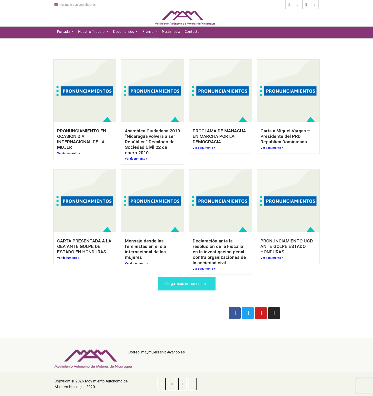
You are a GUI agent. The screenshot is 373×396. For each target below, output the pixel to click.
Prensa (148, 31)
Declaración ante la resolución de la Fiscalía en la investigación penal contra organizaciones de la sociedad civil (219, 252)
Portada (64, 31)
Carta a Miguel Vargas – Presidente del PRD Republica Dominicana (285, 136)
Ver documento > (68, 153)
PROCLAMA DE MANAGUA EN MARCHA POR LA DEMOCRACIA (219, 136)
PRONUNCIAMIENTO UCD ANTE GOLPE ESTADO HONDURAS (286, 246)
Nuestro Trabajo (92, 31)
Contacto (192, 31)
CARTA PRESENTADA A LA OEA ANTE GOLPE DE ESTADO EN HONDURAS (84, 246)
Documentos (124, 31)
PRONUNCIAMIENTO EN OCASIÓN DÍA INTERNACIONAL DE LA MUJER (81, 139)
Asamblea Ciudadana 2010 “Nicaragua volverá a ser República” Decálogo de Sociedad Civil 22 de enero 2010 (152, 141)
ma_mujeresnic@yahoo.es (75, 4)
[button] (289, 4)
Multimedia (171, 31)
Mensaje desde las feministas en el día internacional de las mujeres (145, 249)
